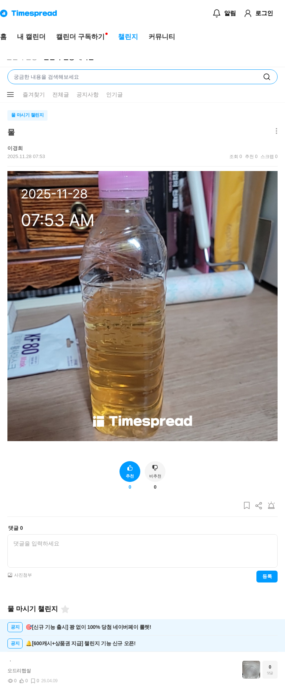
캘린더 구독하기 (80, 36)
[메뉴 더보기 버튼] (10, 94)
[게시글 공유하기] (259, 506)
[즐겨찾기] (64, 609)
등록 (267, 576)
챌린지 (128, 36)
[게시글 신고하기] (271, 506)
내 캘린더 (31, 36)
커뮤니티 (161, 36)
